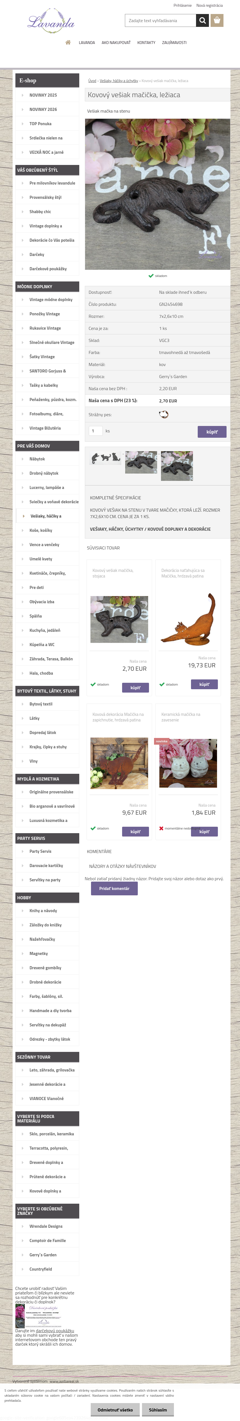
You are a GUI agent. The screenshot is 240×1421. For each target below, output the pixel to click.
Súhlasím (158, 1409)
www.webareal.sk (64, 1381)
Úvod (92, 80)
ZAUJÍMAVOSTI (174, 42)
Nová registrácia (210, 5)
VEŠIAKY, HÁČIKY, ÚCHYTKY (117, 529)
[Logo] (51, 21)
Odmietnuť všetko (115, 1409)
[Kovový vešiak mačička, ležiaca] (157, 121)
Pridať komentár (114, 888)
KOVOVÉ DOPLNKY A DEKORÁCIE (179, 529)
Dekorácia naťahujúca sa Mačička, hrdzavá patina (183, 573)
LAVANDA (87, 42)
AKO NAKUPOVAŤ (116, 42)
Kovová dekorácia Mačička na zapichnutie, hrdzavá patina (118, 717)
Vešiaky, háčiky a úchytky (119, 80)
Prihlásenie (183, 5)
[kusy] (96, 431)
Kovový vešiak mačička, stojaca (113, 573)
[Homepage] (68, 42)
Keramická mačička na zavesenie (181, 717)
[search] (202, 20)
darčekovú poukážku (55, 1330)
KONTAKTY (146, 42)
